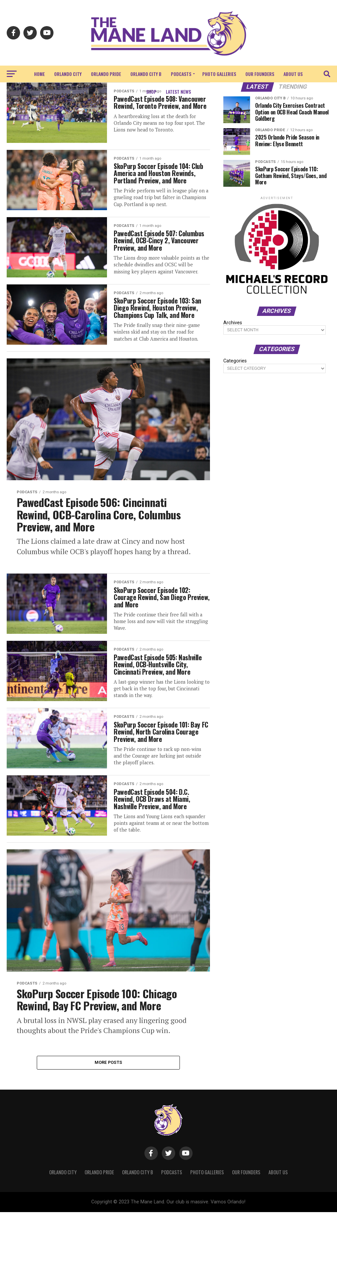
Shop (151, 91)
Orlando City (68, 73)
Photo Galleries (219, 73)
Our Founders (259, 73)
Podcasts (181, 73)
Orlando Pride (106, 73)
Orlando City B (145, 73)
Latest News (178, 91)
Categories (235, 361)
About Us (293, 73)
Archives (232, 323)
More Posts (108, 1122)
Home (39, 73)
